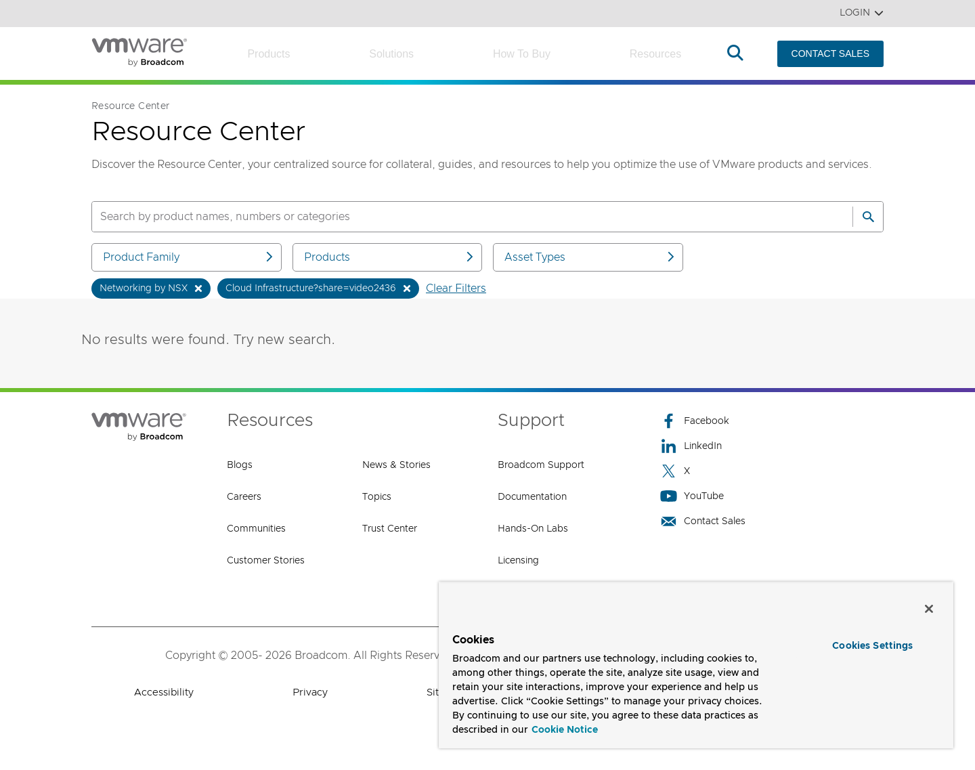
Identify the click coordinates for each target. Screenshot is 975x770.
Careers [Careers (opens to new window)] (244, 497)
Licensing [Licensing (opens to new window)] (518, 560)
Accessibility (164, 692)
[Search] (868, 217)
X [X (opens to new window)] (675, 471)
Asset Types (590, 257)
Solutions (391, 54)
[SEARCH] (457, 217)
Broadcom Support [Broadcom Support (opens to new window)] (541, 465)
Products (268, 54)
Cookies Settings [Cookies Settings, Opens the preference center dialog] (872, 646)
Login (862, 13)
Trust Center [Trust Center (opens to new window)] (389, 529)
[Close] (929, 609)
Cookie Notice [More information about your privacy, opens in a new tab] (565, 730)
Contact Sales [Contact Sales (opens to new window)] (702, 521)
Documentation (532, 497)
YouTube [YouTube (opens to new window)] (692, 496)
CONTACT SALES (830, 53)
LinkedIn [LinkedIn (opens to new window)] (691, 445)
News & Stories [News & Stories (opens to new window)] (396, 465)
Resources (655, 54)
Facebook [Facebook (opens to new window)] (694, 420)
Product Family (189, 257)
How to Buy (521, 54)
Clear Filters (456, 288)
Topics (376, 497)
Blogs (240, 465)
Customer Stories (266, 560)
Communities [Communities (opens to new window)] (256, 529)
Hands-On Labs (533, 529)
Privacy (310, 692)
